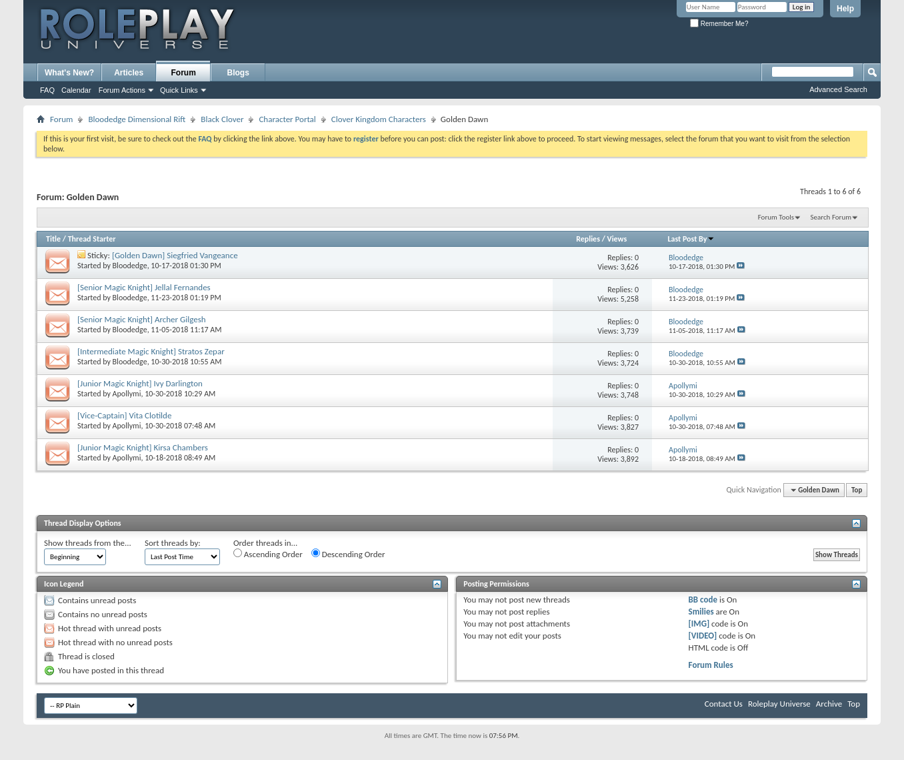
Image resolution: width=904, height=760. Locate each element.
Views (617, 239)
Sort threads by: (173, 543)
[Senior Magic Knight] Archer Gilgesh (141, 319)
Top (856, 490)
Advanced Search (838, 89)
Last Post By (691, 239)
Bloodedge (130, 265)
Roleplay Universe (779, 704)
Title (53, 239)
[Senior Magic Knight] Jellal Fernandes (144, 287)
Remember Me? (719, 23)
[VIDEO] (703, 636)
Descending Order (348, 553)
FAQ (47, 90)
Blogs (238, 72)
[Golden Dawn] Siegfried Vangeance (175, 255)
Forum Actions (122, 90)
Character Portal (287, 119)
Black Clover (222, 119)
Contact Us (724, 704)
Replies (588, 239)
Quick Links (179, 90)
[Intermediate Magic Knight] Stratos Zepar (151, 351)
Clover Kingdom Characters (378, 119)
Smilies (701, 612)
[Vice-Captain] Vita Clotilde (124, 415)
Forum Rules (711, 665)
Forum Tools (776, 217)
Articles (128, 72)
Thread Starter (92, 239)
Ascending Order (268, 553)
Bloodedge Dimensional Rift (136, 119)
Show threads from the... (87, 543)
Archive (829, 704)
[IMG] (699, 624)
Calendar (76, 90)
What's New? (69, 72)
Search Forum (831, 217)
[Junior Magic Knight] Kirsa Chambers (142, 447)
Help (845, 8)
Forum (183, 72)
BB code (703, 600)
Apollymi (127, 393)
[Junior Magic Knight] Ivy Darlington (140, 383)
